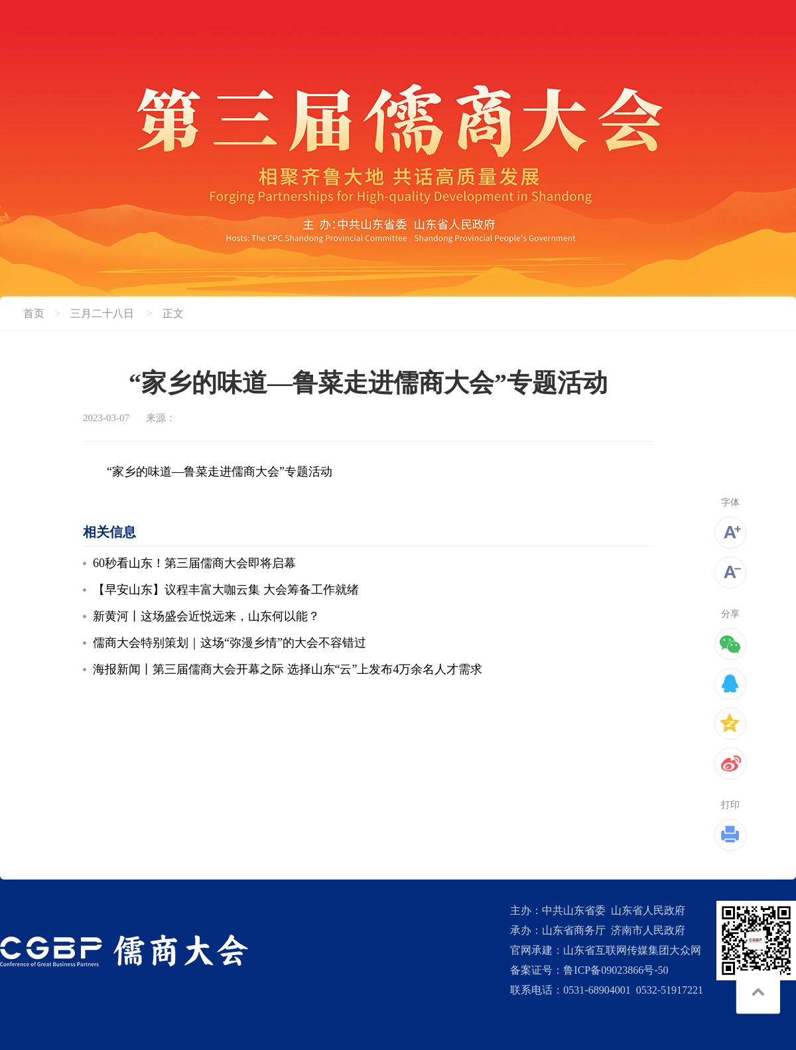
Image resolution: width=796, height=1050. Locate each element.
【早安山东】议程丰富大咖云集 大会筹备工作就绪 (226, 589)
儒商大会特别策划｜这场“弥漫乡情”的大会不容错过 (229, 642)
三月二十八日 (102, 313)
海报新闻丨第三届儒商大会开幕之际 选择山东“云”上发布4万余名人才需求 (287, 669)
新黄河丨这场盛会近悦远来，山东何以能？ (206, 616)
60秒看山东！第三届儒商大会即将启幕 (194, 563)
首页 (33, 313)
